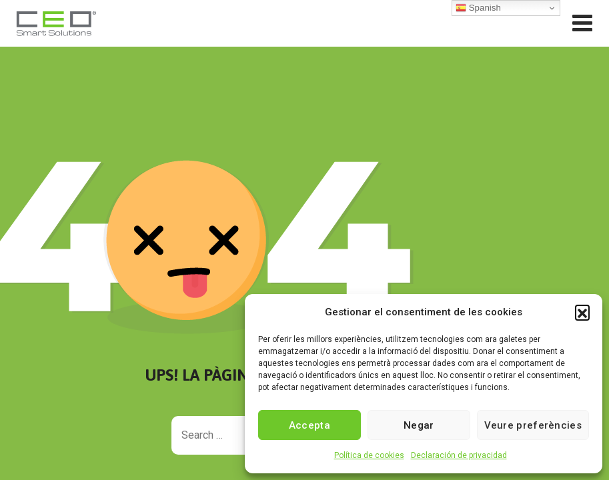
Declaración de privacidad (459, 455)
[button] (582, 312)
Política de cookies (369, 455)
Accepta (309, 425)
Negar (419, 425)
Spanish (478, 8)
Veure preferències (533, 425)
